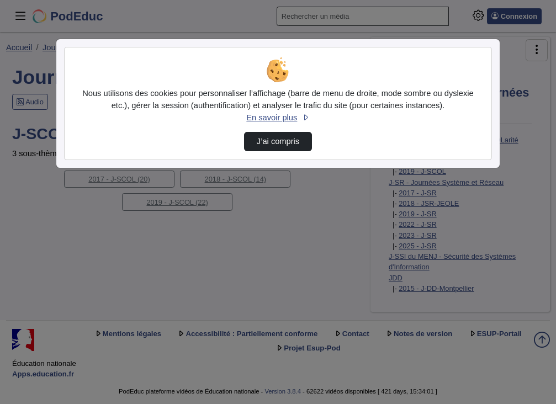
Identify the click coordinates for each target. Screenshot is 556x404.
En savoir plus (277, 117)
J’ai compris (278, 141)
